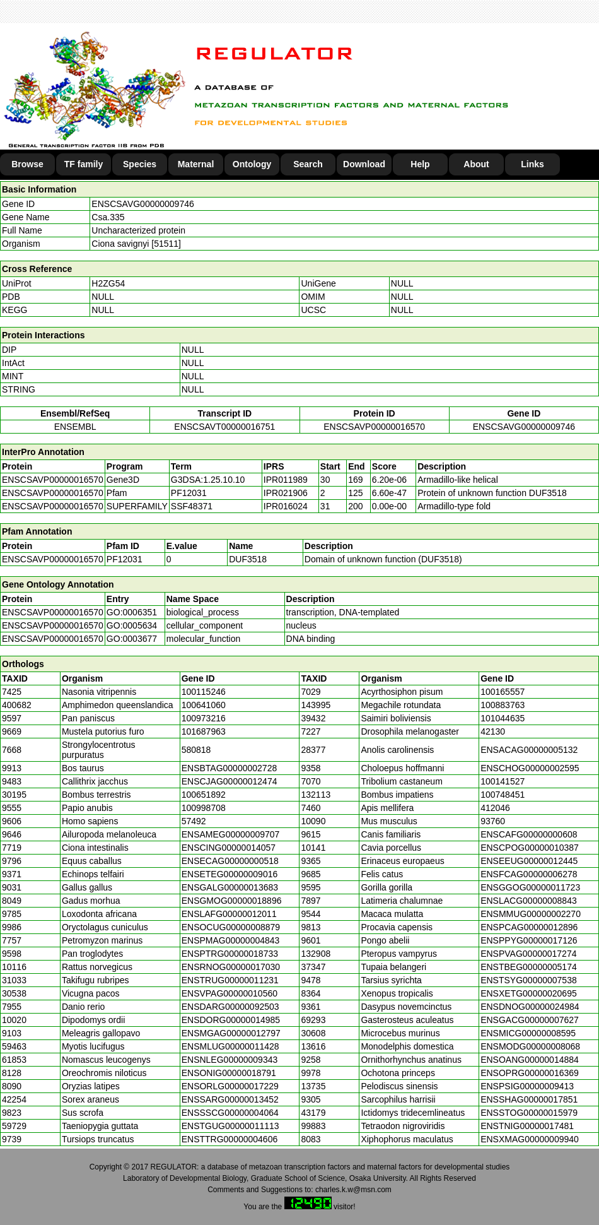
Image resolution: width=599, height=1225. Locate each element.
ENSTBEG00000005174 (528, 967)
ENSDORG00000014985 (231, 1020)
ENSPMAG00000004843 (231, 940)
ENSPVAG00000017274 (528, 954)
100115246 (204, 692)
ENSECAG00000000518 (230, 861)
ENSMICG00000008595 (528, 1033)
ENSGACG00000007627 (529, 1020)
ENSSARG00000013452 (230, 1099)
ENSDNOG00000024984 (529, 1007)
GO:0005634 (132, 625)
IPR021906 (286, 493)
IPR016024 (286, 506)
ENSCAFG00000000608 (528, 834)
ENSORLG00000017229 (230, 1086)
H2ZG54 (108, 283)
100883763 (502, 705)
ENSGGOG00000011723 (530, 887)
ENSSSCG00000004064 (230, 1113)
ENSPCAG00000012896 (529, 927)
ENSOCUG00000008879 (231, 927)
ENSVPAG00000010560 (229, 993)
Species (139, 164)
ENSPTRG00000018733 (230, 954)
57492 (194, 821)
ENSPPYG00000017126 (528, 940)
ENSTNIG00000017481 (527, 1126)
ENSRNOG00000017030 (231, 967)
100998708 (204, 808)
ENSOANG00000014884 (529, 1060)
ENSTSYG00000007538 (528, 980)
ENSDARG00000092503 (230, 1007)
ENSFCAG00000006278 (528, 874)
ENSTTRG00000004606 (230, 1139)
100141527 (502, 781)
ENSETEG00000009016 (230, 874)
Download (364, 164)
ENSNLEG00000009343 (230, 1060)
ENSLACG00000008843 (528, 901)
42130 (492, 731)
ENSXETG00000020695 (528, 993)
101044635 (502, 718)
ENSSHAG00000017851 (529, 1099)
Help (419, 164)
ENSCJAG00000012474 (229, 781)
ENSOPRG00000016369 (529, 1073)
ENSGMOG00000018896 (232, 901)
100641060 (204, 705)
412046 (495, 808)
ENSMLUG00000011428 (230, 1046)
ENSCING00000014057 (229, 848)
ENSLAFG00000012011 (229, 914)
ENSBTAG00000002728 (229, 768)
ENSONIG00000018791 (229, 1073)
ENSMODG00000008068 (530, 1046)
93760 (492, 821)
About (476, 164)
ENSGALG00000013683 (230, 887)
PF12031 (124, 559)
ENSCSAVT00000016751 (224, 427)
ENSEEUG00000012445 (529, 861)
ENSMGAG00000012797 (231, 1033)
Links (532, 164)
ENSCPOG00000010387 (529, 848)
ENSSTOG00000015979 (529, 1113)
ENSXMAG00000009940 (529, 1139)
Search (308, 164)
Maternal (196, 164)
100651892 (204, 795)
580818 (196, 750)
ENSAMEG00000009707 (231, 834)
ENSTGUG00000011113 (230, 1126)
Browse (27, 164)
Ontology (252, 164)
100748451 (502, 795)
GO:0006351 (132, 612)
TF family (83, 164)
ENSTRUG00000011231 (230, 980)
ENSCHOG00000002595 (529, 768)
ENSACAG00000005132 (529, 750)
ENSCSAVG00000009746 (142, 204)
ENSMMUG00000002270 (530, 914)
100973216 (204, 718)
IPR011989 (286, 480)
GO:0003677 (132, 639)
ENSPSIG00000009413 (527, 1086)
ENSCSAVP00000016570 (374, 427)
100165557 (502, 692)
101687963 (204, 731)
